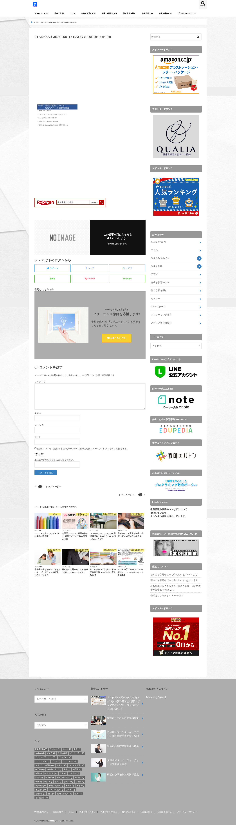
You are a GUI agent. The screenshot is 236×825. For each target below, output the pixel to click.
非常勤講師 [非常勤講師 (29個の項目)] (41, 797)
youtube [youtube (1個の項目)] (40, 753)
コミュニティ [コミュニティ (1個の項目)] (42, 761)
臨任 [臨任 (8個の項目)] (51, 793)
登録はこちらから (116, 338)
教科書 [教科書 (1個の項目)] (70, 785)
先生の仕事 (59, 13)
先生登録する (147, 13)
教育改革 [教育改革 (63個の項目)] (41, 789)
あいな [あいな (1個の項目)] (51, 753)
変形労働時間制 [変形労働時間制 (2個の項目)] (64, 777)
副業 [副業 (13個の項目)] (39, 777)
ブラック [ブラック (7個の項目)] (61, 765)
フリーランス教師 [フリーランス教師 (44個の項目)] (44, 765)
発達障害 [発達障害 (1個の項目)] (40, 793)
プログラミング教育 (161, 314)
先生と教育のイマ (88, 13)
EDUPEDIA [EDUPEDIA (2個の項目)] (41, 748)
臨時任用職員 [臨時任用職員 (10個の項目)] (64, 793)
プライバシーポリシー (187, 13)
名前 (37, 413)
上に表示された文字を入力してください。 (54, 460)
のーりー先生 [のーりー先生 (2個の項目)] (77, 753)
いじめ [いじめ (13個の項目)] (63, 753)
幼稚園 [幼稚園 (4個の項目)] (80, 781)
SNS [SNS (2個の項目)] (77, 748)
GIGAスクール (158, 306)
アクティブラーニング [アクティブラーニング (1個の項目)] (45, 757)
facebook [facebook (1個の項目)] (55, 748)
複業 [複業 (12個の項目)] (78, 793)
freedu (189, 574)
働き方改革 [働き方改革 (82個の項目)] (50, 773)
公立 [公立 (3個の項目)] (63, 773)
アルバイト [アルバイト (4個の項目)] (65, 757)
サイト (37, 437)
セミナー (155, 298)
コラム (72, 13)
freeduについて (41, 13)
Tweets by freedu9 (156, 696)
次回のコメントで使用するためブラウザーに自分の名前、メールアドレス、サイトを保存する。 (83, 448)
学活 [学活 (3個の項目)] (58, 781)
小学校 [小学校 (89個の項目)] (68, 781)
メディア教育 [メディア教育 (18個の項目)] (76, 765)
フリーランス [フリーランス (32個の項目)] (70, 761)
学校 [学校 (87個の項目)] (48, 781)
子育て (154, 274)
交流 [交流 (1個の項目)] (67, 769)
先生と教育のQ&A (109, 13)
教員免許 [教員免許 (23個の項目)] (41, 785)
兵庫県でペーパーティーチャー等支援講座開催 (115, 763)
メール (39, 425)
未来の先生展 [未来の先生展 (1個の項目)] (56, 789)
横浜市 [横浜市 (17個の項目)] (70, 789)
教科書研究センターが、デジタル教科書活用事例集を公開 (115, 735)
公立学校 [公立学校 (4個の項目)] (74, 773)
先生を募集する (165, 13)
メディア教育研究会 (161, 322)
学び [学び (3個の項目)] (38, 781)
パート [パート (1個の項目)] (56, 761)
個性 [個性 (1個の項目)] (38, 773)
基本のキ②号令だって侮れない (166, 574)
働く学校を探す (129, 13)
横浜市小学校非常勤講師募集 (115, 718)
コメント (40, 382)
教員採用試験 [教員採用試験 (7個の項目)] (56, 785)
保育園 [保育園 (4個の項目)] (77, 769)
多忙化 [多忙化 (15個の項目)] (79, 777)
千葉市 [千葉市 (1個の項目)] (49, 777)
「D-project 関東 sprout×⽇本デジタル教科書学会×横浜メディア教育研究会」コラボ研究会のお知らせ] (115, 702)
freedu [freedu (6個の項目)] (67, 748)
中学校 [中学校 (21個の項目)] (40, 769)
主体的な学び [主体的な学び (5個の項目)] (54, 769)
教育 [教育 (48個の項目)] (80, 785)
